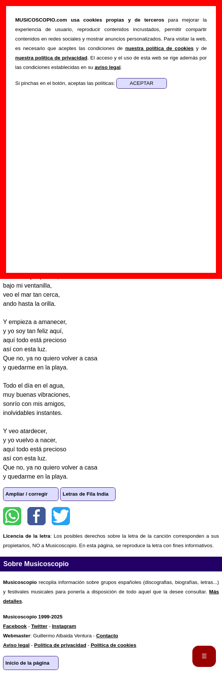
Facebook (36, 516)
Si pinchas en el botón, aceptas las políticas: (65, 83)
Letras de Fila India (86, 494)
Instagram (64, 626)
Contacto (107, 636)
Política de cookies (113, 645)
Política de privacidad (60, 645)
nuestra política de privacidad (51, 58)
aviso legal (108, 67)
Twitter (61, 516)
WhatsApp (12, 516)
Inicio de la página (27, 663)
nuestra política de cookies (159, 48)
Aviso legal (16, 645)
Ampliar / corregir (26, 494)
